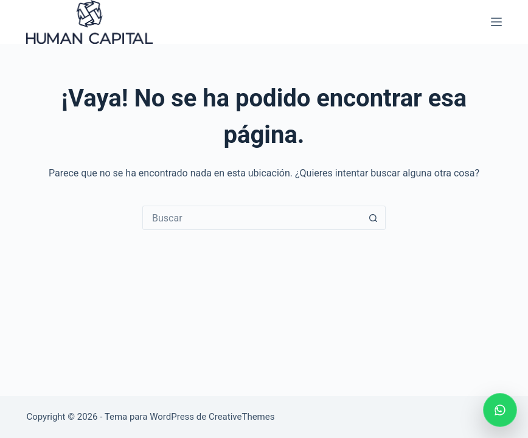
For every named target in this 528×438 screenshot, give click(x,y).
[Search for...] (252, 218)
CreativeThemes (242, 416)
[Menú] (496, 21)
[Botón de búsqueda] (373, 218)
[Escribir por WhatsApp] (500, 410)
